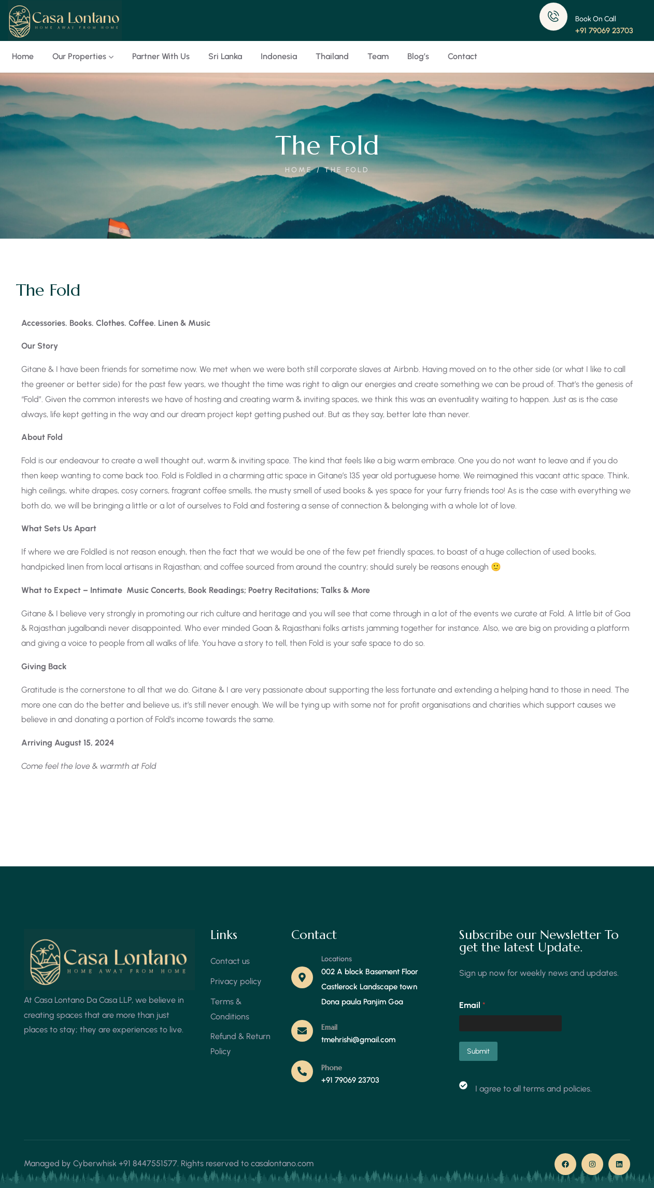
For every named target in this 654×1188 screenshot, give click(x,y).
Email (329, 1027)
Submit (478, 1051)
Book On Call (595, 19)
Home (298, 169)
